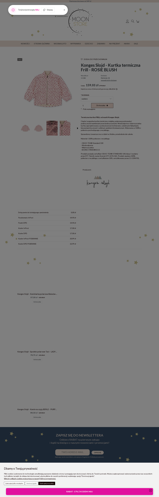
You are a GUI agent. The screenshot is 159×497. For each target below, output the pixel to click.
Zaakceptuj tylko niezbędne (14, 483)
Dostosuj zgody (31, 483)
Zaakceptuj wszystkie (47, 483)
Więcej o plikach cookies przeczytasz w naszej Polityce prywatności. (30, 479)
